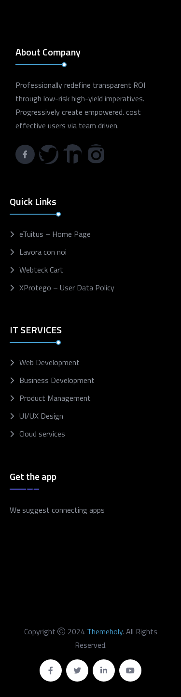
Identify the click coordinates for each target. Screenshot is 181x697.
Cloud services (42, 434)
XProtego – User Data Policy (66, 288)
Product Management (55, 398)
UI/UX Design (41, 416)
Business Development (57, 380)
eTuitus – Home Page (55, 234)
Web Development (49, 362)
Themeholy (105, 631)
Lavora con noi (43, 252)
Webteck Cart (41, 270)
